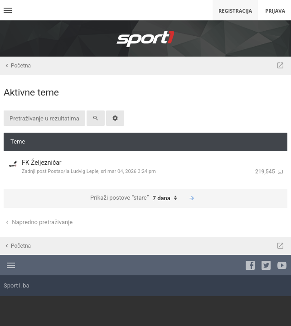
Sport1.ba (16, 285)
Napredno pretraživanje (38, 222)
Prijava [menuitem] (275, 10)
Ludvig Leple (84, 171)
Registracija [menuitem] (235, 10)
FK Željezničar (42, 162)
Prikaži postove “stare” (135, 198)
